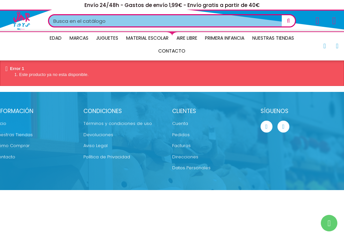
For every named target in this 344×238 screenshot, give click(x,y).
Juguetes (107, 38)
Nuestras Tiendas (273, 38)
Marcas (79, 38)
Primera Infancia (224, 38)
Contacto (171, 51)
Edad (56, 38)
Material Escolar (147, 38)
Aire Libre (186, 38)
